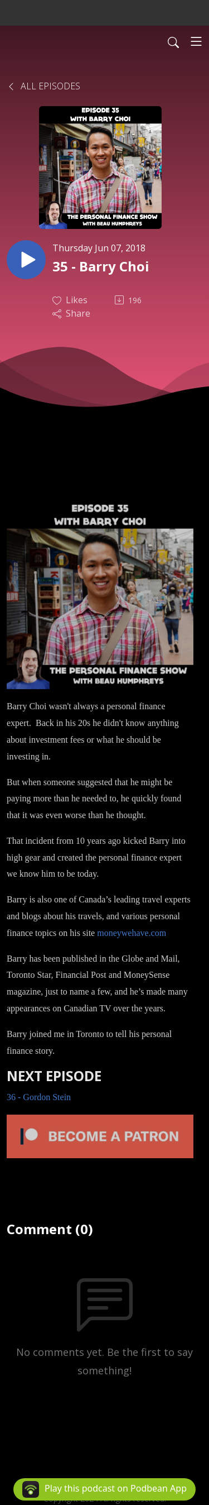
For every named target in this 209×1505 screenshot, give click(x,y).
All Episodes (43, 86)
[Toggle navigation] (196, 41)
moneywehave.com (131, 933)
